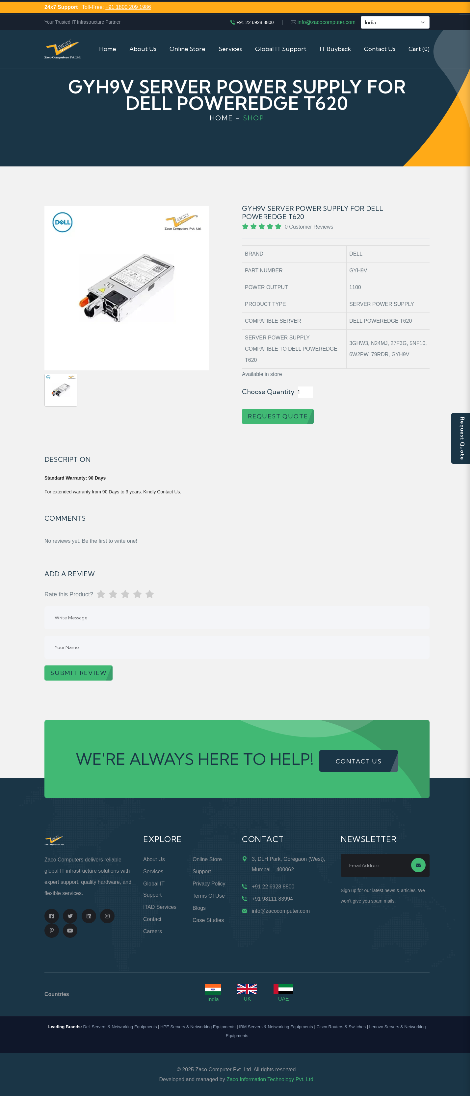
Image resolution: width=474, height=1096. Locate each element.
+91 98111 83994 (272, 899)
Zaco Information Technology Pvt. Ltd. (270, 1079)
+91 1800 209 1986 (128, 7)
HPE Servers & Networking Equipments (197, 1026)
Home (107, 49)
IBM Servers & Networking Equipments (276, 1026)
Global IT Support (280, 49)
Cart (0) (419, 49)
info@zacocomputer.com (327, 22)
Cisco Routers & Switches (341, 1026)
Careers (152, 931)
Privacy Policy (209, 883)
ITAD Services (159, 907)
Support (202, 871)
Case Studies (208, 920)
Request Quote (462, 438)
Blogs (199, 908)
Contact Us (379, 49)
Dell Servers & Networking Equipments (120, 1026)
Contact (152, 919)
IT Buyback (335, 49)
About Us (142, 49)
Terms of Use (209, 896)
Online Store (187, 49)
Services (230, 49)
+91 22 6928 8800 (255, 22)
